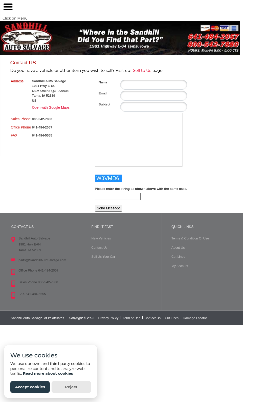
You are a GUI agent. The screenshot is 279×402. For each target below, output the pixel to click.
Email (100, 93)
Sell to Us (142, 70)
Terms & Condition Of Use (190, 238)
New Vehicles (101, 238)
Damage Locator (195, 318)
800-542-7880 (42, 119)
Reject (71, 386)
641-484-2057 (42, 127)
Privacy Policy (108, 318)
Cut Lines (178, 256)
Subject (100, 104)
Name (100, 82)
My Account (179, 266)
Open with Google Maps (51, 107)
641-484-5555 (42, 135)
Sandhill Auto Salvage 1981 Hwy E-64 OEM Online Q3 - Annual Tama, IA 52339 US (51, 90)
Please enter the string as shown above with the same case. (141, 189)
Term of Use (131, 318)
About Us (178, 247)
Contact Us (99, 247)
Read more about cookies (48, 373)
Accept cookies (30, 386)
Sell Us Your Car (103, 256)
